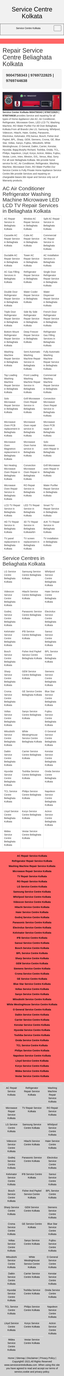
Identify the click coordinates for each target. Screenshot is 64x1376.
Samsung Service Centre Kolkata (32, 891)
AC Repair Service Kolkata (32, 855)
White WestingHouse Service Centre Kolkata (32, 1004)
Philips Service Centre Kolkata (32, 1050)
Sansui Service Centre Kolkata (32, 943)
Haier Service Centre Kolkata (32, 912)
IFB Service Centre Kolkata (32, 937)
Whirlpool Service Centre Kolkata (32, 896)
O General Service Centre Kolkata (32, 1009)
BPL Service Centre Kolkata (32, 953)
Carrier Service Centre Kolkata (32, 1019)
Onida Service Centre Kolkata (32, 1040)
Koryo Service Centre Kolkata (32, 1066)
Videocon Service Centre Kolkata (32, 902)
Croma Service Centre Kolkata (32, 973)
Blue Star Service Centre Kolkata (32, 984)
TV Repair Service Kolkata (32, 876)
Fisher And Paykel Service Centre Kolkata (31, 1194)
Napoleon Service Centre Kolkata (32, 1055)
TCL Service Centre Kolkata (32, 1045)
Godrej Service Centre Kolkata (32, 917)
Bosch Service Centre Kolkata (32, 948)
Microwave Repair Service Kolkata (32, 871)
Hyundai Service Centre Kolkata (32, 1030)
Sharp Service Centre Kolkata (32, 958)
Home (11, 1358)
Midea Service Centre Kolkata (32, 1071)
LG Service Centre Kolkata (32, 886)
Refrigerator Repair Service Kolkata (32, 861)
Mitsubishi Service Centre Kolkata (32, 999)
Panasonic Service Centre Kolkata (32, 922)
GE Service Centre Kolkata (32, 978)
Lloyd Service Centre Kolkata (32, 1060)
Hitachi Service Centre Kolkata (32, 907)
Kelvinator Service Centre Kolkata (32, 932)
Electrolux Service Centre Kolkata (32, 927)
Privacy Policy (47, 1358)
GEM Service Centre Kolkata (32, 963)
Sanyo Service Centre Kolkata (32, 994)
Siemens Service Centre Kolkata (32, 968)
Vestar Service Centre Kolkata (32, 1076)
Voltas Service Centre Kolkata (32, 989)
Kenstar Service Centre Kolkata (32, 1025)
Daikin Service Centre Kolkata (32, 1014)
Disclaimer (32, 1358)
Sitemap (20, 1358)
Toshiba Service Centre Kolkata (32, 1035)
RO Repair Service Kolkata (32, 881)
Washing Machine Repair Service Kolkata (32, 866)
